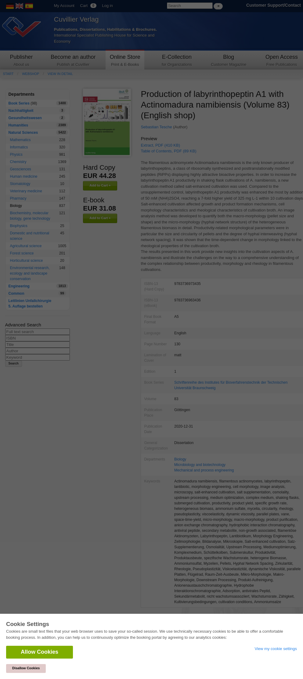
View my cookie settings (276, 648)
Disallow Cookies (26, 668)
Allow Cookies (39, 652)
